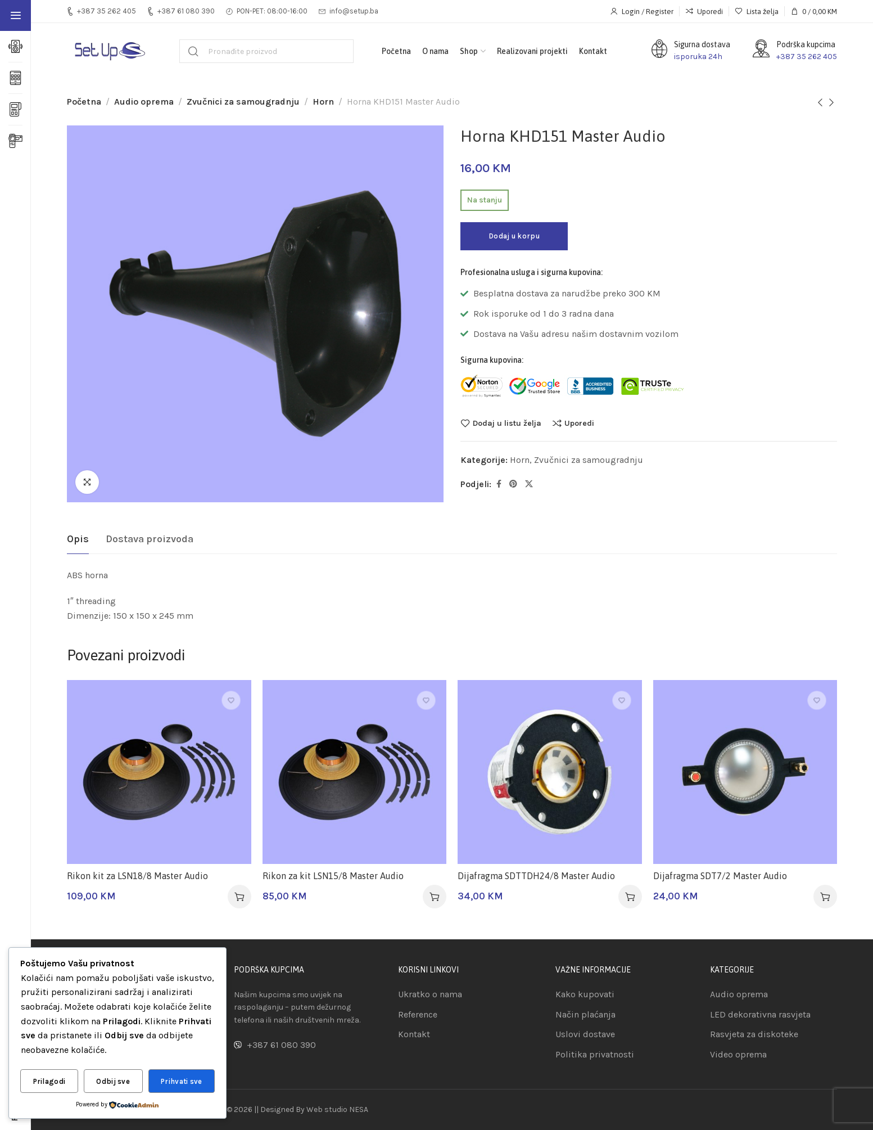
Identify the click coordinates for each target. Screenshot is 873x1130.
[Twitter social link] (529, 484)
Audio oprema (144, 101)
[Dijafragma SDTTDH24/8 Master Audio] (550, 772)
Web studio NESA (337, 1109)
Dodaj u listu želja (507, 422)
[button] (239, 896)
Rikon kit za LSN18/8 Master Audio (137, 876)
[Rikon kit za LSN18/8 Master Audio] (159, 772)
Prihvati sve (181, 1081)
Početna (84, 101)
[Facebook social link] (498, 484)
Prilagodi (49, 1081)
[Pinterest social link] (513, 484)
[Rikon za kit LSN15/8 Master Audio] (355, 772)
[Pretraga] (266, 51)
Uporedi (579, 422)
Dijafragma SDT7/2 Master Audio (720, 876)
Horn (323, 101)
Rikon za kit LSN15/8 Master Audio (333, 876)
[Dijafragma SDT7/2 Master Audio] (745, 772)
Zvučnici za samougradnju (243, 101)
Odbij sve (113, 1081)
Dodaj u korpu (514, 236)
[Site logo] (109, 51)
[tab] (77, 539)
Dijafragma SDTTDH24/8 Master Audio (536, 876)
